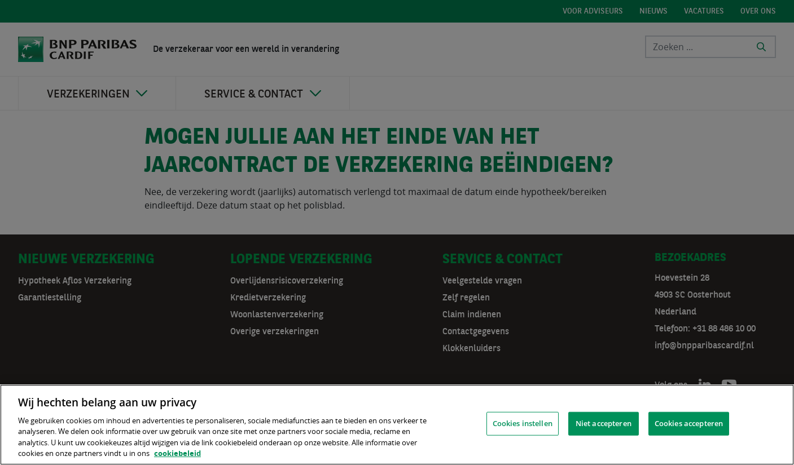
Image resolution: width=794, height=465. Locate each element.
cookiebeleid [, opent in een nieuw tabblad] (177, 453)
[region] (397, 424)
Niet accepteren (603, 423)
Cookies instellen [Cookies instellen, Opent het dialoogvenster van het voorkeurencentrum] (522, 423)
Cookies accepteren (689, 423)
